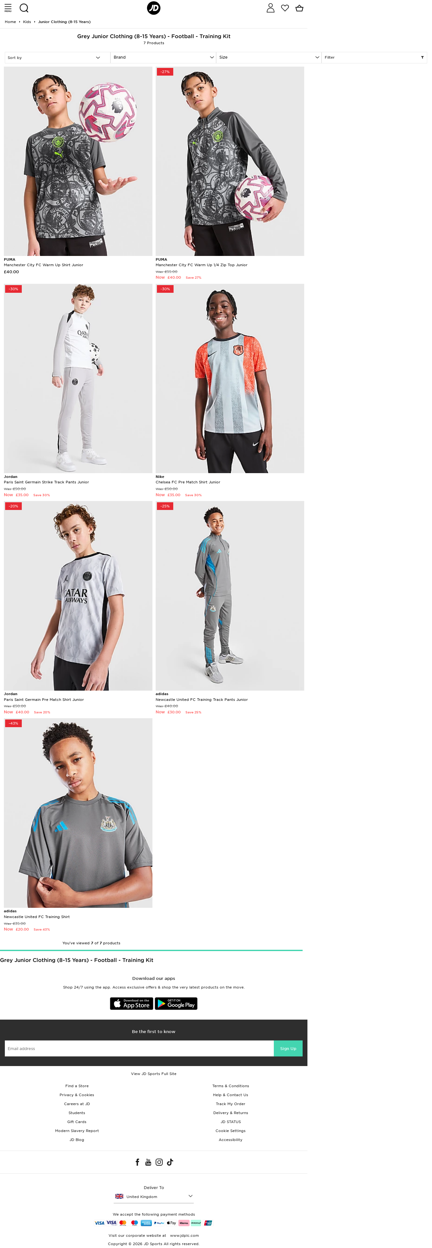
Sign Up (288, 1048)
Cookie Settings (231, 1131)
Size (223, 57)
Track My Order (230, 1104)
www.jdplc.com (184, 1235)
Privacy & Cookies (77, 1095)
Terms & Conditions (230, 1086)
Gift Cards (76, 1122)
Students (77, 1113)
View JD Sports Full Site (153, 1073)
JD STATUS (231, 1122)
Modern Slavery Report (77, 1131)
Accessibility (230, 1139)
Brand (120, 57)
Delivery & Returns (230, 1113)
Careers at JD (77, 1104)
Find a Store (77, 1086)
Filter (374, 57)
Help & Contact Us (230, 1095)
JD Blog (76, 1139)
